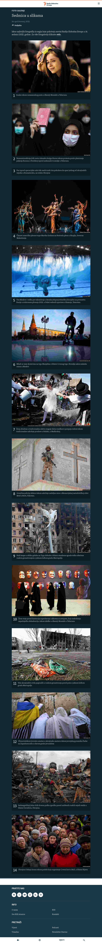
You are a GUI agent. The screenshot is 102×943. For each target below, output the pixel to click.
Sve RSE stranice (18, 914)
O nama (15, 910)
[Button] (17, 26)
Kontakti (55, 914)
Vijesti (14, 928)
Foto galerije (18, 11)
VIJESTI (61, 940)
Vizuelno (15, 932)
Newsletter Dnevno (59, 932)
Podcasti (55, 928)
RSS (53, 910)
